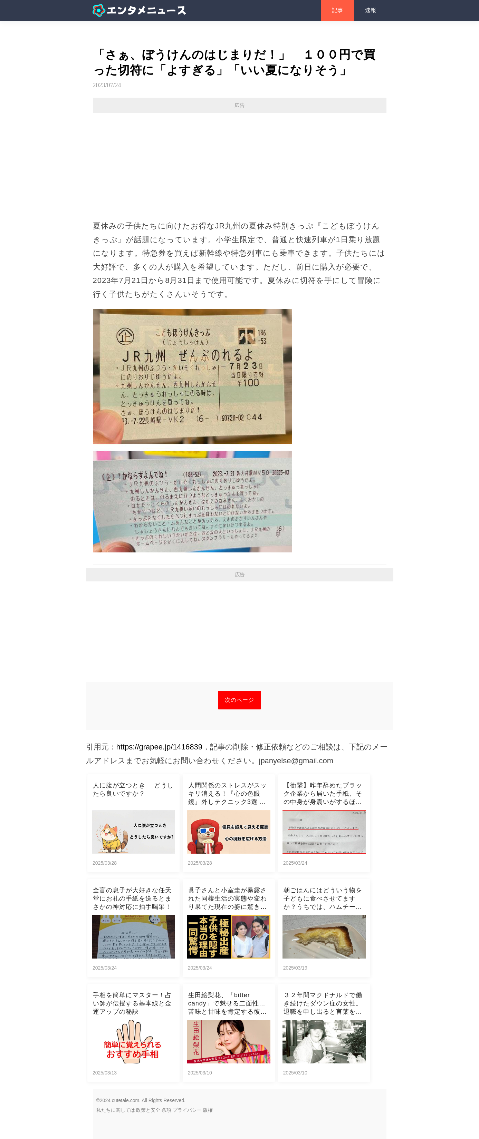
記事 (337, 10)
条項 (166, 1110)
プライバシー (187, 1110)
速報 (370, 10)
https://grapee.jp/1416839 (159, 747)
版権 (208, 1110)
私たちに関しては (115, 1110)
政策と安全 (148, 1110)
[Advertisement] (239, 163)
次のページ (239, 700)
